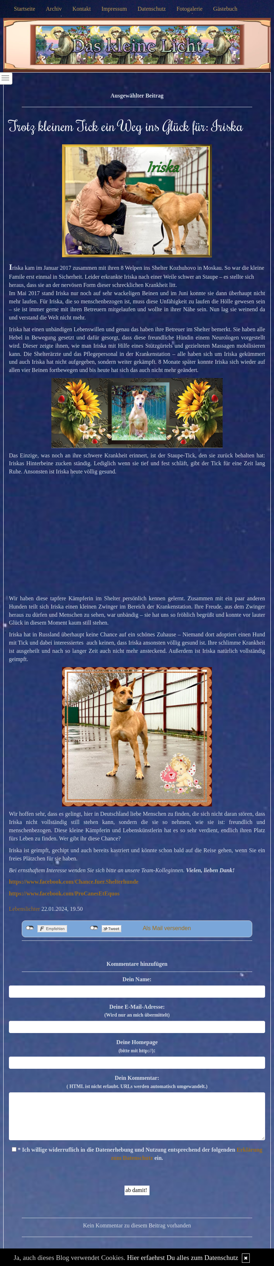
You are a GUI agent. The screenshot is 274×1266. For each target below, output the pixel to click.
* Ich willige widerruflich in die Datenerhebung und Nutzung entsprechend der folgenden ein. (137, 1154)
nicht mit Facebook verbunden (30, 928)
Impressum (114, 9)
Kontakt (81, 9)
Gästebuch (225, 9)
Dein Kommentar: (137, 1082)
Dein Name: (136, 979)
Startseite (24, 9)
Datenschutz (152, 9)
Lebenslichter (24, 909)
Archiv (54, 9)
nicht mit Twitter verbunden (94, 928)
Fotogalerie (190, 9)
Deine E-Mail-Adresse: (136, 1011)
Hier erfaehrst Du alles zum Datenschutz (182, 1257)
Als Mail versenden (167, 928)
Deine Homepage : (137, 1046)
